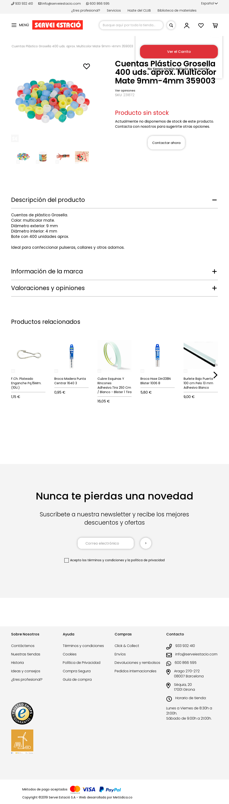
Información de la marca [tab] (47, 271)
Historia (17, 662)
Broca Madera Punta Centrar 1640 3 (70, 380)
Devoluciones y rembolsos (137, 662)
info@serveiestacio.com (59, 3)
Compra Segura (77, 671)
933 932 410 (22, 3)
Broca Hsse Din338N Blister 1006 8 (155, 380)
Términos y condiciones (83, 645)
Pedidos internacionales (135, 671)
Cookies (70, 654)
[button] (209, 3)
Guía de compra (77, 679)
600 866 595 (97, 3)
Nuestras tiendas (25, 654)
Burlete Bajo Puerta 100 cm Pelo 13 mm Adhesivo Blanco (198, 383)
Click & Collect (127, 645)
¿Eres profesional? (85, 10)
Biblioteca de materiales (177, 10)
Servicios (114, 10)
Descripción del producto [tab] (48, 200)
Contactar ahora (166, 142)
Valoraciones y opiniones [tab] (48, 288)
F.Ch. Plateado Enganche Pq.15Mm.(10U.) (26, 383)
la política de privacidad (146, 560)
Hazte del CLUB (139, 10)
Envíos (120, 654)
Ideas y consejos (25, 671)
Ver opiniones (125, 90)
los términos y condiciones (103, 560)
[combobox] (131, 25)
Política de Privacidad (81, 662)
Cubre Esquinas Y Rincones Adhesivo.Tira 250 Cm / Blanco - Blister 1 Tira (114, 385)
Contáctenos (22, 645)
